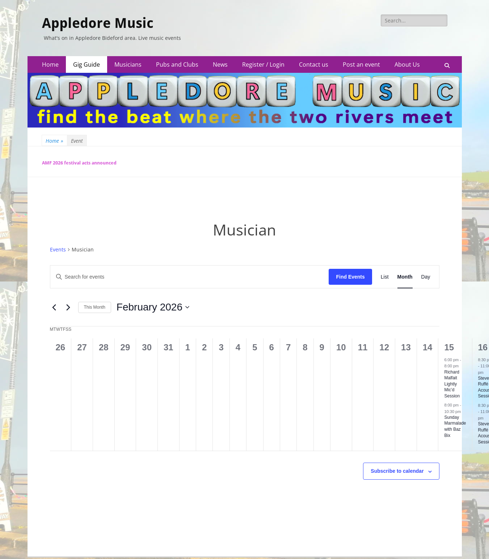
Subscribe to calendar (397, 471)
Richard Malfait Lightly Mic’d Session (452, 384)
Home (50, 64)
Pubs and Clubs (177, 64)
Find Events (350, 277)
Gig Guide (86, 64)
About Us (407, 64)
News (220, 64)
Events (58, 249)
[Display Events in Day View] (425, 277)
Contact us (313, 64)
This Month (94, 307)
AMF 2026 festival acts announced (79, 163)
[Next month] (68, 307)
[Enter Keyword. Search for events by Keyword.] (189, 277)
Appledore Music (97, 23)
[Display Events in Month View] (405, 277)
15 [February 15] (449, 347)
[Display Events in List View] (385, 277)
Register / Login (263, 64)
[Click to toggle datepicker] (153, 307)
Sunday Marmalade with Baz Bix (455, 426)
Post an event (361, 64)
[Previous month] (54, 307)
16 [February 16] (483, 347)
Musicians (128, 64)
